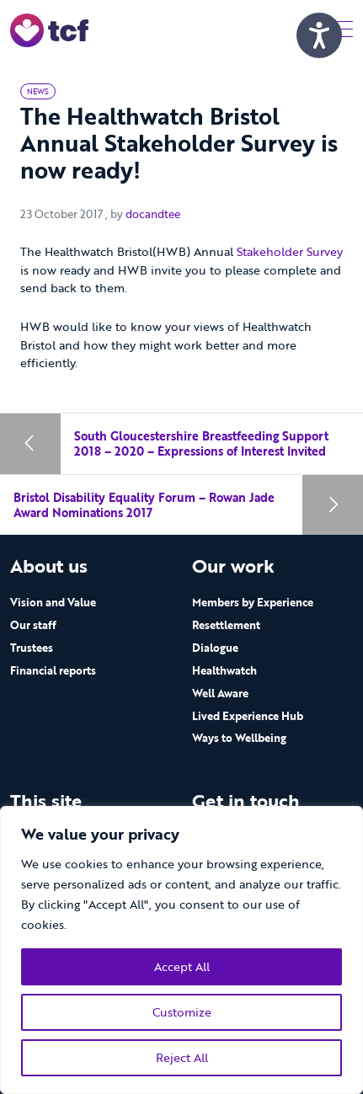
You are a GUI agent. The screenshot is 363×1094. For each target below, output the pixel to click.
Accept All (182, 966)
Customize (181, 1012)
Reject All (182, 1057)
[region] (181, 950)
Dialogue (215, 647)
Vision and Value (53, 602)
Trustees (31, 647)
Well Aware (220, 693)
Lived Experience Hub (247, 715)
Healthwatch (224, 670)
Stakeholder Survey (290, 251)
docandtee (152, 213)
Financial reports (53, 670)
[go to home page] (49, 29)
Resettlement (226, 624)
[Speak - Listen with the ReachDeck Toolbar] (319, 35)
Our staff (33, 624)
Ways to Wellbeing (239, 737)
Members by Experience (252, 602)
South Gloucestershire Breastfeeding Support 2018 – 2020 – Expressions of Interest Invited (201, 443)
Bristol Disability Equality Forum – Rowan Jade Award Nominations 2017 (144, 505)
